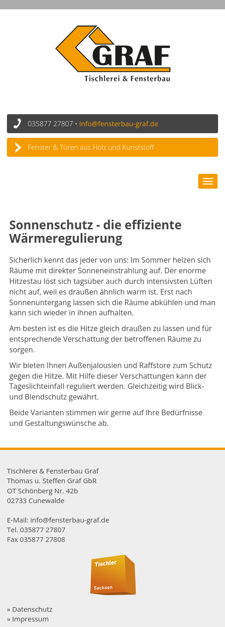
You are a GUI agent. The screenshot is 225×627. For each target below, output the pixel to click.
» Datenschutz (30, 609)
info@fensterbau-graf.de (118, 123)
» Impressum (28, 618)
